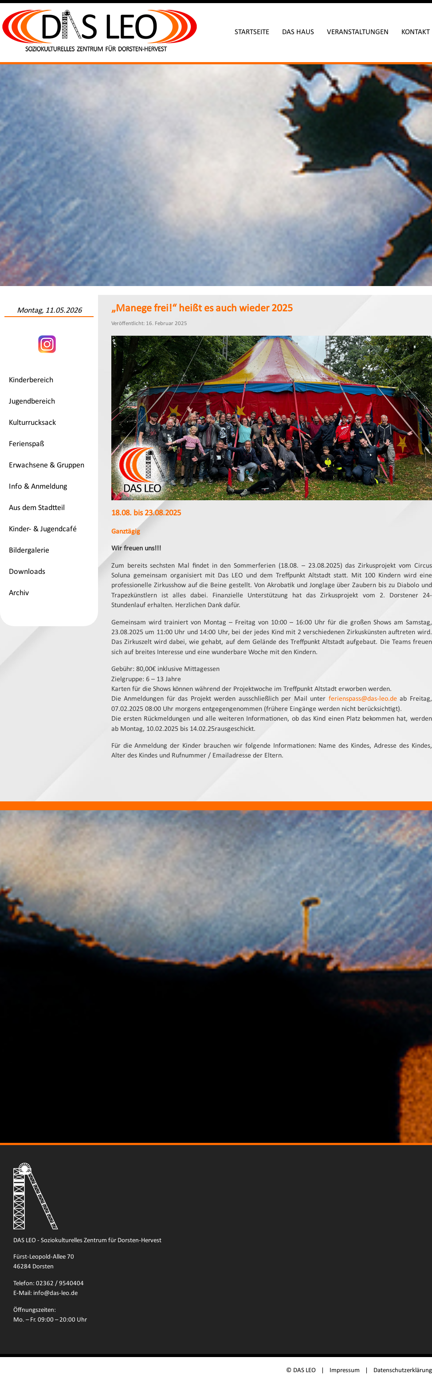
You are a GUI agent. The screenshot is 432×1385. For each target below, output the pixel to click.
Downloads (27, 572)
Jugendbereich (32, 401)
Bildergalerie (29, 550)
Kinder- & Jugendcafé (43, 529)
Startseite (252, 32)
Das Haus (298, 32)
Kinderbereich (31, 380)
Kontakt (415, 32)
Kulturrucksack (32, 423)
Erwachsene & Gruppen (46, 465)
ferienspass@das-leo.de (363, 698)
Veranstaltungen (358, 32)
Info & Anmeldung (38, 487)
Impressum (345, 1370)
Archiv (19, 593)
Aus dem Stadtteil (37, 508)
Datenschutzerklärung (402, 1370)
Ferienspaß (26, 444)
